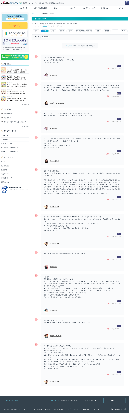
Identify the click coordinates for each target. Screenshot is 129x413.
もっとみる (25, 104)
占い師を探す (24, 8)
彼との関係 (7, 118)
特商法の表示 (5, 174)
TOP (8, 8)
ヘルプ (3, 162)
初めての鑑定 (45, 36)
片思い (53, 31)
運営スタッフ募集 (6, 143)
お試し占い (105, 8)
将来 (98, 31)
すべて (123, 31)
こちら (11, 49)
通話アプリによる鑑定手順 (9, 151)
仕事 (70, 31)
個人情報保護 (5, 166)
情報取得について (6, 178)
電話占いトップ (36, 13)
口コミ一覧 (4, 139)
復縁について (7, 114)
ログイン (16, 25)
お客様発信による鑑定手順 (9, 147)
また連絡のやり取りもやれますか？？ (15, 122)
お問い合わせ (5, 182)
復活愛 (62, 31)
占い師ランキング (89, 8)
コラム (121, 8)
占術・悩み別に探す (40, 8)
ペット (115, 31)
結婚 (36, 31)
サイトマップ (95, 409)
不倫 (44, 31)
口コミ (56, 8)
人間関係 (106, 31)
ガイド (72, 8)
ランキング (4, 135)
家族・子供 (89, 31)
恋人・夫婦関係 (80, 31)
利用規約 (4, 170)
